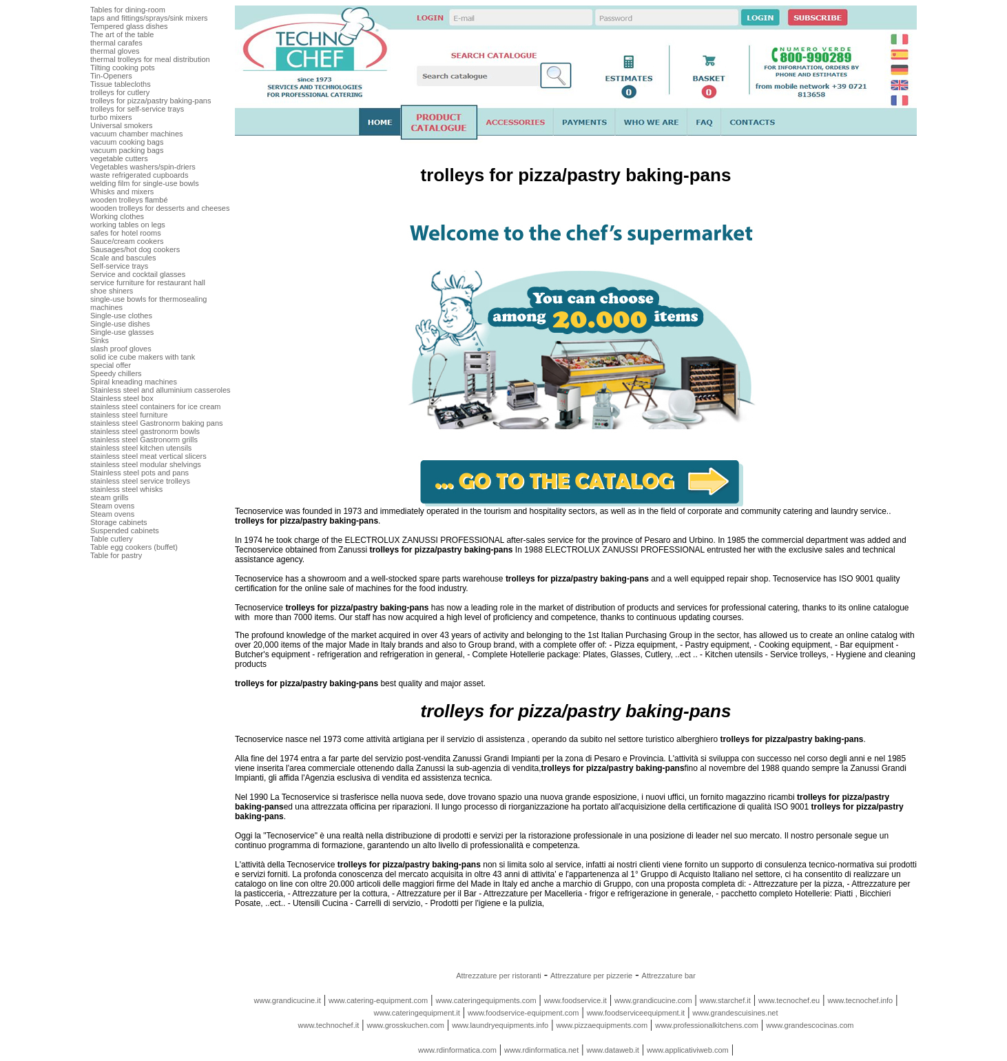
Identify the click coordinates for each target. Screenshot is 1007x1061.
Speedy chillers (116, 373)
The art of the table (122, 34)
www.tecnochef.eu (789, 1000)
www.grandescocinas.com (809, 1025)
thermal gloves (115, 51)
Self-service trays (119, 266)
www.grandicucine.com (653, 1000)
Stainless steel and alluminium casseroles (160, 390)
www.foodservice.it (575, 1000)
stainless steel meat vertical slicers (148, 456)
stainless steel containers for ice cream (155, 406)
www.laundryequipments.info (500, 1025)
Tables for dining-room (127, 10)
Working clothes (117, 216)
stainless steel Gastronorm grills (144, 439)
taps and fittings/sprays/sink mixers (149, 18)
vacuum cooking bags (126, 142)
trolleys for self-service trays (137, 109)
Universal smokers (121, 125)
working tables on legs (127, 224)
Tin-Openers (111, 76)
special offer (110, 365)
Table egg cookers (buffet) (134, 547)
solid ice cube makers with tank (142, 357)
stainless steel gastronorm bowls (145, 431)
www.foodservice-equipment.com (523, 1013)
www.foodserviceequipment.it (636, 1013)
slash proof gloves (121, 348)
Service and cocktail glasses (137, 274)
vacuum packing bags (126, 150)
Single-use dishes (120, 324)
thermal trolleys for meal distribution (150, 59)
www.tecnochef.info (860, 1000)
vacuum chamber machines (136, 134)
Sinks (99, 340)
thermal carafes (116, 43)
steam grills (109, 497)
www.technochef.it (329, 1025)
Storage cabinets (118, 522)
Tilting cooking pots (122, 67)
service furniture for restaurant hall (147, 282)
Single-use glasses (122, 332)
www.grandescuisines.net (735, 1013)
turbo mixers (111, 117)
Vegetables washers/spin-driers (143, 167)
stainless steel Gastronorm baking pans (156, 423)
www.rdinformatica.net (541, 1050)
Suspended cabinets (124, 530)
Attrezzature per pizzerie (591, 975)
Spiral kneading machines (133, 382)
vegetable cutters (119, 158)
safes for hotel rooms (125, 233)
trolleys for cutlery (119, 92)
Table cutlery (111, 539)
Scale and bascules (123, 258)
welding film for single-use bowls (144, 183)
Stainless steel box (122, 398)
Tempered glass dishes (129, 26)
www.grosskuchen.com (405, 1025)
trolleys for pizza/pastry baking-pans (150, 100)
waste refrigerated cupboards (139, 175)
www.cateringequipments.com (485, 1000)
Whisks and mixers (122, 191)
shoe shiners (111, 291)
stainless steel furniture (129, 415)
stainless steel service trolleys (140, 481)
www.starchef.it (725, 1000)
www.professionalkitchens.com (706, 1025)
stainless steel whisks (126, 489)
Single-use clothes (121, 315)
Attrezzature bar (669, 975)
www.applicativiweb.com (688, 1050)
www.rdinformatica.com (457, 1050)
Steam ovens (112, 506)
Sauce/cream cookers (126, 241)
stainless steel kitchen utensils (140, 448)
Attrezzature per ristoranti (498, 975)
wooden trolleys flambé (129, 200)
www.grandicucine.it (287, 1000)
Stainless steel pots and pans (139, 472)
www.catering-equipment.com (378, 1000)
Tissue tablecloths (120, 84)
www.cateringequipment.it (417, 1013)
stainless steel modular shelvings (145, 464)
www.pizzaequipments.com (601, 1025)
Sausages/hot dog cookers (135, 249)
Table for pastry (116, 555)
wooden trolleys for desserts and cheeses (159, 208)
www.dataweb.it (612, 1050)
